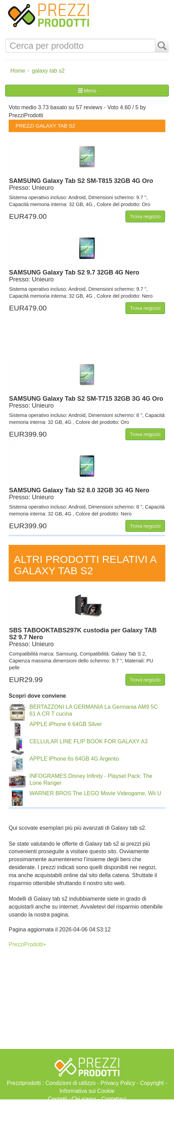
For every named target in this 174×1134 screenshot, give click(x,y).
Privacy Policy (118, 1083)
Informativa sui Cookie (87, 1091)
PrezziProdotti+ (27, 944)
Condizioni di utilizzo (70, 1083)
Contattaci (113, 1099)
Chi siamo (84, 1099)
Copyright (152, 1083)
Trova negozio (145, 216)
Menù (87, 90)
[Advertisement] (87, 1116)
